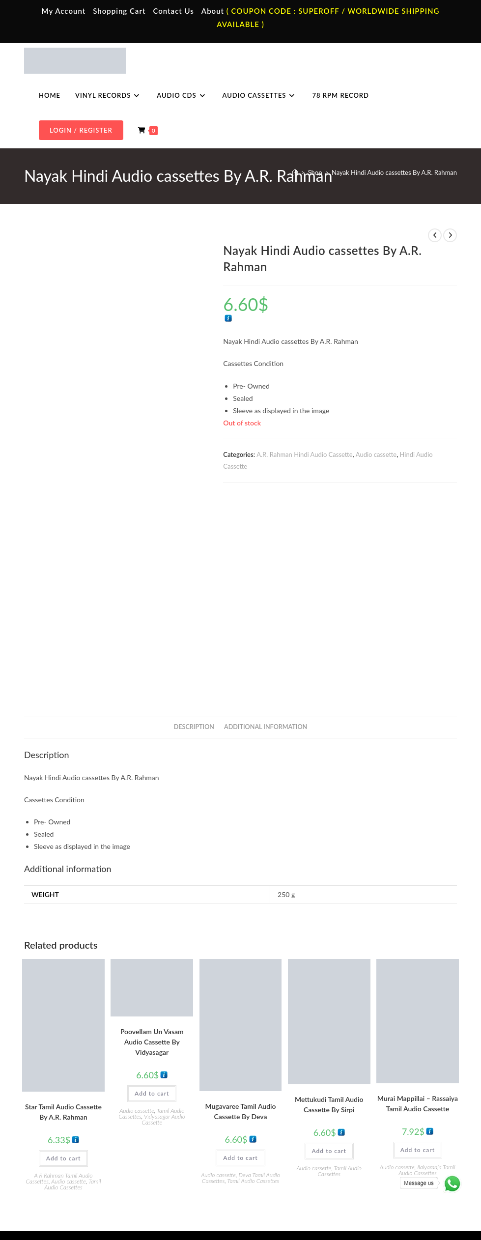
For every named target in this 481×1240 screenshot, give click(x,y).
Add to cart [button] (63, 989)
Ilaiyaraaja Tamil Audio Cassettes (426, 1001)
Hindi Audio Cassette (178, 1114)
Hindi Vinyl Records (284, 1114)
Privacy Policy (329, 1189)
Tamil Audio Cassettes (72, 1015)
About (212, 10)
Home (49, 1100)
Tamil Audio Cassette (178, 1100)
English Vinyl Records (287, 1129)
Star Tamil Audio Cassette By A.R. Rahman (63, 943)
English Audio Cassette (181, 1158)
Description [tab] (194, 558)
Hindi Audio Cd (387, 1114)
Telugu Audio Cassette (180, 1129)
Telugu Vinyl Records (286, 1143)
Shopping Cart (119, 10)
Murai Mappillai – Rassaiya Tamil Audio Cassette (417, 935)
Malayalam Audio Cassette (186, 1143)
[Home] (295, 172)
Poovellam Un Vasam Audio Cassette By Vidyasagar (152, 873)
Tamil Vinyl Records (284, 1100)
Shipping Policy (373, 1189)
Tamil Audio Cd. (387, 1100)
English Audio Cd (389, 1158)
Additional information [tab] (265, 558)
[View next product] (450, 235)
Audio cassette (376, 454)
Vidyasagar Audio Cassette (163, 951)
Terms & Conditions (280, 1189)
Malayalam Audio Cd (395, 1143)
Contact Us (173, 10)
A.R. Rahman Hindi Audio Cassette (304, 454)
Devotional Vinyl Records (292, 1158)
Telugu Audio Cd (389, 1129)
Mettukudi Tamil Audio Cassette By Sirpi (329, 936)
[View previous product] (435, 235)
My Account (64, 10)
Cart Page (54, 1143)
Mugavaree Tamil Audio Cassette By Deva (240, 942)
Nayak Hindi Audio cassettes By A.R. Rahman (394, 172)
